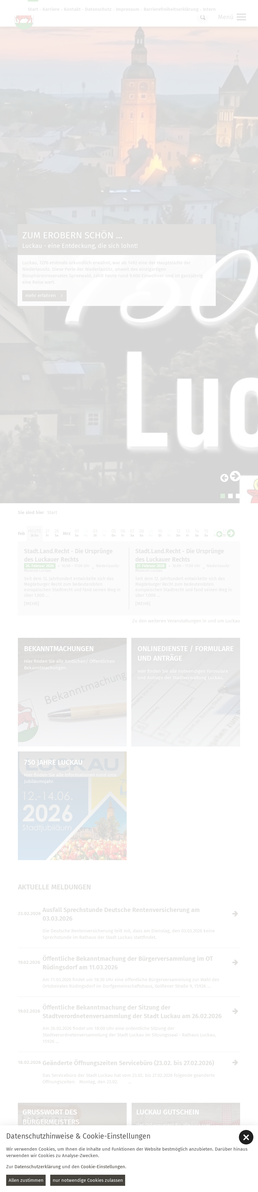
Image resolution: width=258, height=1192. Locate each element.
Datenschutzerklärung (37, 1166)
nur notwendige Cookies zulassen (88, 1180)
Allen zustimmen (26, 1180)
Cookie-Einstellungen (103, 1166)
